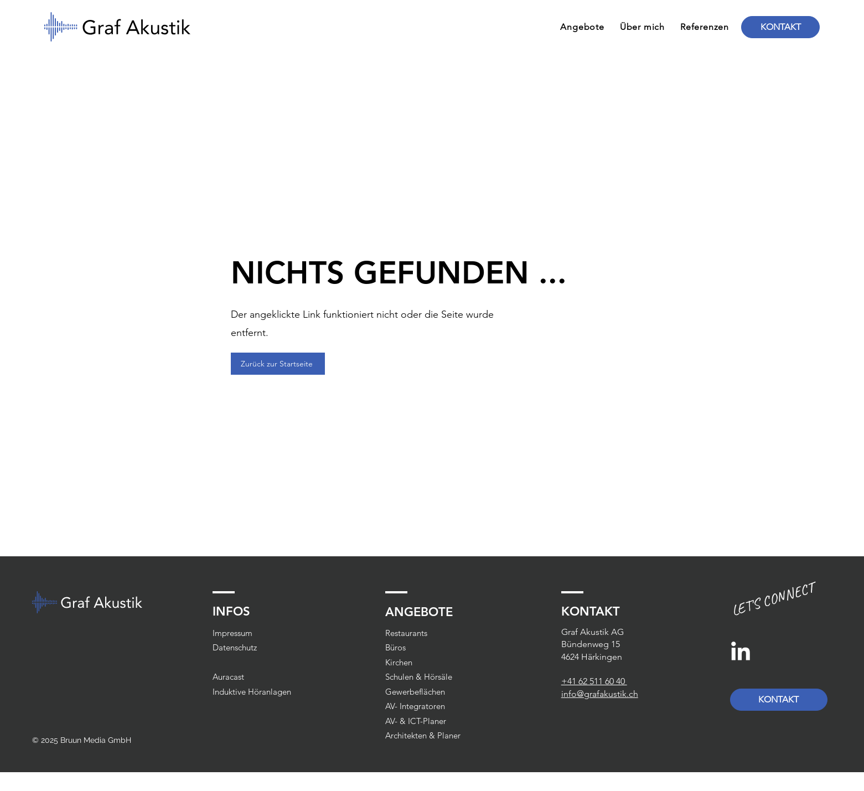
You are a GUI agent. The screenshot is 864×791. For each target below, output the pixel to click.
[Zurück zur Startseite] (278, 364)
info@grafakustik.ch (599, 694)
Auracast (228, 676)
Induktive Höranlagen (252, 691)
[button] (582, 27)
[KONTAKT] (780, 27)
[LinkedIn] (740, 652)
